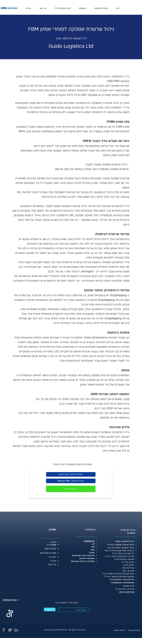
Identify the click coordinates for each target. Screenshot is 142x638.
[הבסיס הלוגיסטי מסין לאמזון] (70, 474)
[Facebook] (3, 630)
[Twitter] (10, 630)
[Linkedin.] (16, 630)
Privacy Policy (134, 630)
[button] (101, 8)
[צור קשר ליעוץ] (70, 489)
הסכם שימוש (119, 630)
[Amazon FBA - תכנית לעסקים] (70, 481)
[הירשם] (49, 609)
